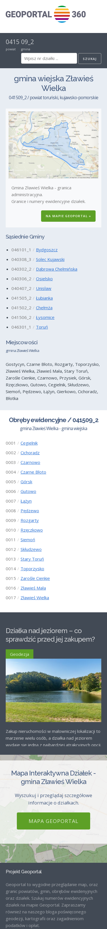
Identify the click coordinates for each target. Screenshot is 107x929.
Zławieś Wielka (35, 597)
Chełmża (44, 307)
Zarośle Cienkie (35, 578)
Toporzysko (32, 568)
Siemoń (28, 539)
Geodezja (19, 654)
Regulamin (16, 914)
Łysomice (45, 317)
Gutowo (28, 491)
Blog (10, 895)
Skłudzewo (31, 549)
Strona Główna (20, 885)
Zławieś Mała (33, 588)
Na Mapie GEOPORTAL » (68, 216)
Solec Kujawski (50, 259)
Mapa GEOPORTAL (53, 736)
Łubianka (44, 298)
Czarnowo (30, 462)
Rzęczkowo (32, 530)
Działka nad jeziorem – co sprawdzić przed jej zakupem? (50, 635)
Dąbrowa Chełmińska (56, 269)
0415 (12, 42)
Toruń (42, 327)
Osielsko (44, 278)
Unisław (43, 288)
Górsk (26, 481)
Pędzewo (30, 510)
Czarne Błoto (33, 472)
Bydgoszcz (47, 249)
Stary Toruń (32, 559)
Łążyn (26, 501)
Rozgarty (30, 520)
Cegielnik (29, 443)
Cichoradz (30, 452)
